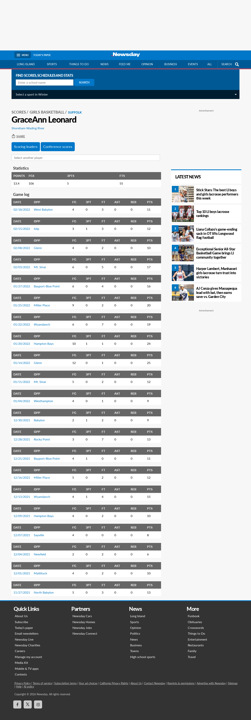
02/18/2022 (20, 207)
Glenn (36, 245)
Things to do (79, 64)
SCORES (17, 109)
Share (17, 133)
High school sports (142, 654)
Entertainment (197, 636)
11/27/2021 (20, 589)
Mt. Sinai (38, 264)
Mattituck (39, 570)
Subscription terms (65, 680)
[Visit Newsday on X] (28, 702)
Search (83, 82)
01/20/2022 (20, 341)
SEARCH (230, 64)
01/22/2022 (20, 321)
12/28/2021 (20, 436)
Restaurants (196, 642)
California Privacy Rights (114, 680)
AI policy (29, 683)
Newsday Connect (84, 631)
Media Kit (21, 660)
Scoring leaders (24, 144)
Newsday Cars (82, 613)
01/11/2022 (20, 379)
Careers (20, 648)
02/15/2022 (20, 226)
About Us (21, 613)
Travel (192, 654)
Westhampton (42, 398)
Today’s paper (24, 625)
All (209, 64)
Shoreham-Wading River (26, 125)
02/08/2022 (20, 245)
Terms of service (42, 680)
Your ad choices (88, 680)
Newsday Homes (83, 619)
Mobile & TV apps (27, 666)
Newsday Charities (27, 642)
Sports (52, 64)
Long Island (26, 64)
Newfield (38, 551)
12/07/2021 (20, 532)
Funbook (193, 613)
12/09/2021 (20, 513)
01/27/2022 (20, 283)
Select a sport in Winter (30, 94)
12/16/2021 (20, 475)
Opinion (147, 64)
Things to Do (196, 631)
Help (19, 683)
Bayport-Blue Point (45, 283)
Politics (135, 631)
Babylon (37, 417)
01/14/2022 (20, 360)
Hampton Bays (42, 341)
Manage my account (28, 654)
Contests (21, 671)
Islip (35, 226)
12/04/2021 (20, 551)
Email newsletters (26, 631)
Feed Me (124, 64)
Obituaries (195, 619)
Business (170, 64)
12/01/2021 (20, 570)
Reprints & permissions (180, 680)
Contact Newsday (154, 680)
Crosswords (196, 625)
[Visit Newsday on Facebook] (17, 702)
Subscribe (21, 619)
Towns (134, 648)
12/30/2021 (20, 417)
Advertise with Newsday (211, 680)
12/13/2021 (20, 494)
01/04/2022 (20, 398)
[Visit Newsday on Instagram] (38, 702)
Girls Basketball (45, 109)
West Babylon (41, 207)
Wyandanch (40, 321)
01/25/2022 (20, 302)
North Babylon (42, 589)
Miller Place (40, 302)
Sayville (37, 532)
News (105, 64)
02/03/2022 (20, 264)
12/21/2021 (20, 456)
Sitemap (233, 680)
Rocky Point (40, 436)
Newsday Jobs (82, 625)
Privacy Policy (22, 680)
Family (192, 648)
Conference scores (56, 144)
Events (193, 64)
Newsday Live (24, 636)
